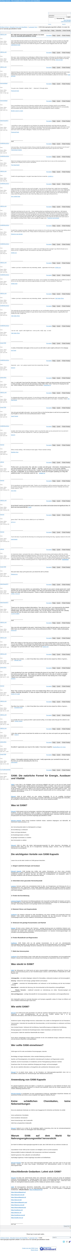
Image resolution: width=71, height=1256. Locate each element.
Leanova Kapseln (16, 901)
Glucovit (13, 845)
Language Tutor (33, 27)
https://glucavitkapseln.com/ (19, 1202)
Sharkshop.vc (47, 385)
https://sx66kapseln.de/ (35, 1189)
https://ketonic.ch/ (16, 1212)
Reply (52, 30)
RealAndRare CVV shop (59, 747)
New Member (67, 20)
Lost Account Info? (66, 21)
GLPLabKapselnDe (5, 769)
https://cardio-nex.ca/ (17, 1217)
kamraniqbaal (3, 83)
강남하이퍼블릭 (15, 613)
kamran (2, 444)
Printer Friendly (66, 30)
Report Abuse (34, 1250)
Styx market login (15, 196)
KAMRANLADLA (4, 143)
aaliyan (2, 462)
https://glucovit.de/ (16, 1200)
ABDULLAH (3, 34)
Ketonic (13, 928)
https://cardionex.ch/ (17, 1210)
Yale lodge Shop (59, 298)
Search (64, 24)
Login (68, 17)
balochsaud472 (4, 120)
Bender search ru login (17, 110)
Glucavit (13, 796)
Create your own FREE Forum (30, 1248)
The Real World (15, 165)
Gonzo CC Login (15, 694)
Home (49, 24)
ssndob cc (50, 176)
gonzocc (13, 678)
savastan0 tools (18, 707)
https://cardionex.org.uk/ (18, 1215)
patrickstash (14, 539)
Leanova (13, 886)
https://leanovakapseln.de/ (18, 1207)
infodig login (14, 283)
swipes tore (46, 646)
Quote (58, 35)
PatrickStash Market (16, 150)
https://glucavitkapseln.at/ (18, 1192)
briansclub (14, 630)
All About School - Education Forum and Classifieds (13, 27)
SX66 (12, 784)
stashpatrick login (15, 45)
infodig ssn (14, 252)
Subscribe (58, 30)
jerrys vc (13, 522)
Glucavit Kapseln (16, 820)
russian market (18, 721)
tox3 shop (13, 490)
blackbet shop (14, 452)
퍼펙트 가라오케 (15, 593)
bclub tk (13, 367)
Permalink (48, 35)
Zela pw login (59, 59)
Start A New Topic (45, 30)
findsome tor (14, 574)
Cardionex (14, 914)
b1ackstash (65, 559)
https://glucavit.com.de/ (17, 1194)
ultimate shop (17, 660)
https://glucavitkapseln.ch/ (18, 1197)
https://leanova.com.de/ (17, 1205)
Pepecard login (15, 90)
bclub (30, 507)
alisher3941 (3, 377)
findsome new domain (53, 218)
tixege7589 (3, 343)
